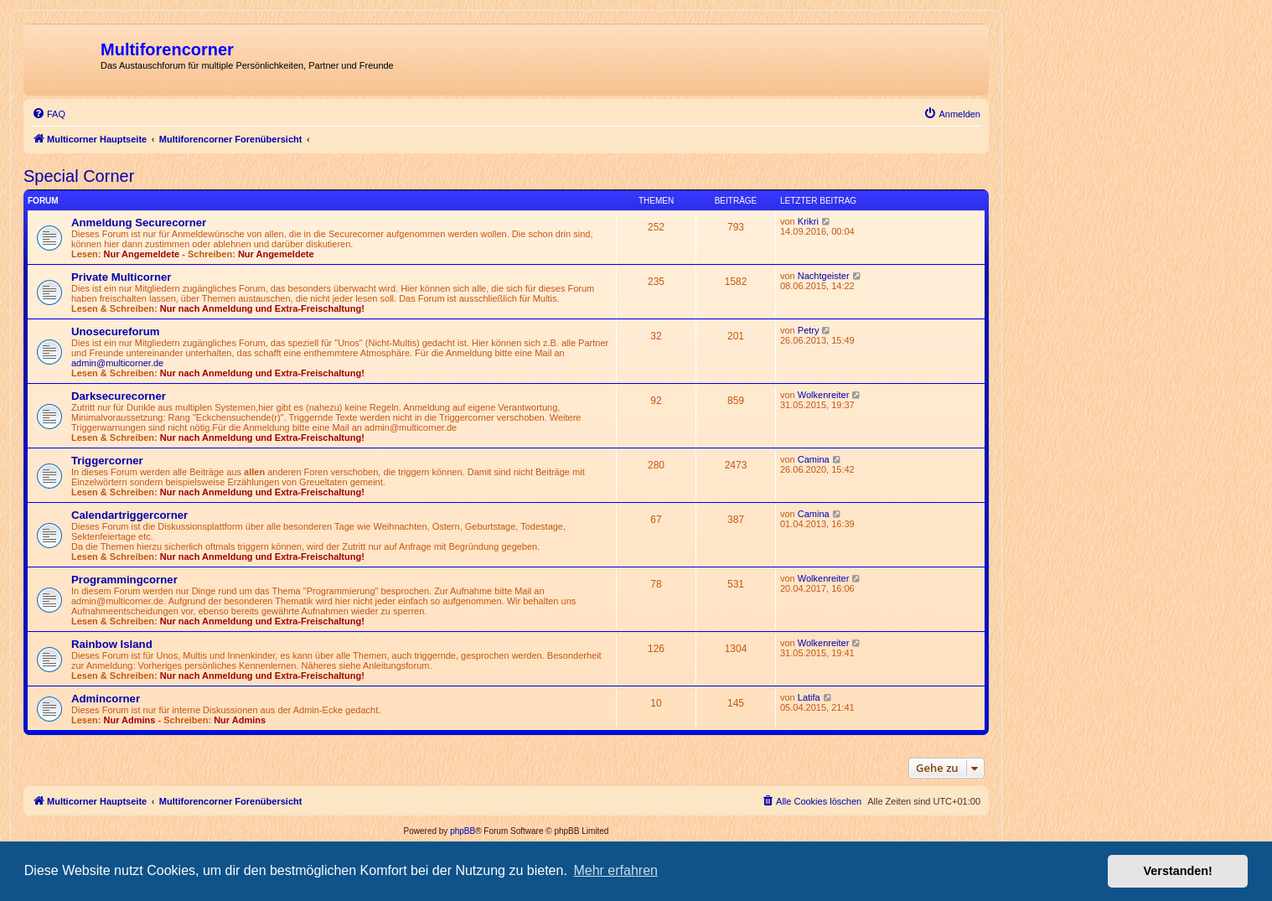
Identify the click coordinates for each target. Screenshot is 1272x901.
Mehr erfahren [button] (615, 870)
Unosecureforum (115, 331)
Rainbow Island (112, 644)
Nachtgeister (824, 276)
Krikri (808, 221)
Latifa (809, 697)
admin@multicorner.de (117, 363)
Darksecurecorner (118, 396)
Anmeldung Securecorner (138, 222)
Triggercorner (107, 460)
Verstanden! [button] (1178, 871)
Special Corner (78, 176)
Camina (814, 459)
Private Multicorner (121, 277)
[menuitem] (48, 114)
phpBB (462, 831)
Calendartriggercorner (129, 515)
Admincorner (105, 698)
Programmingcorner (124, 579)
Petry (809, 330)
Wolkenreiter (824, 395)
